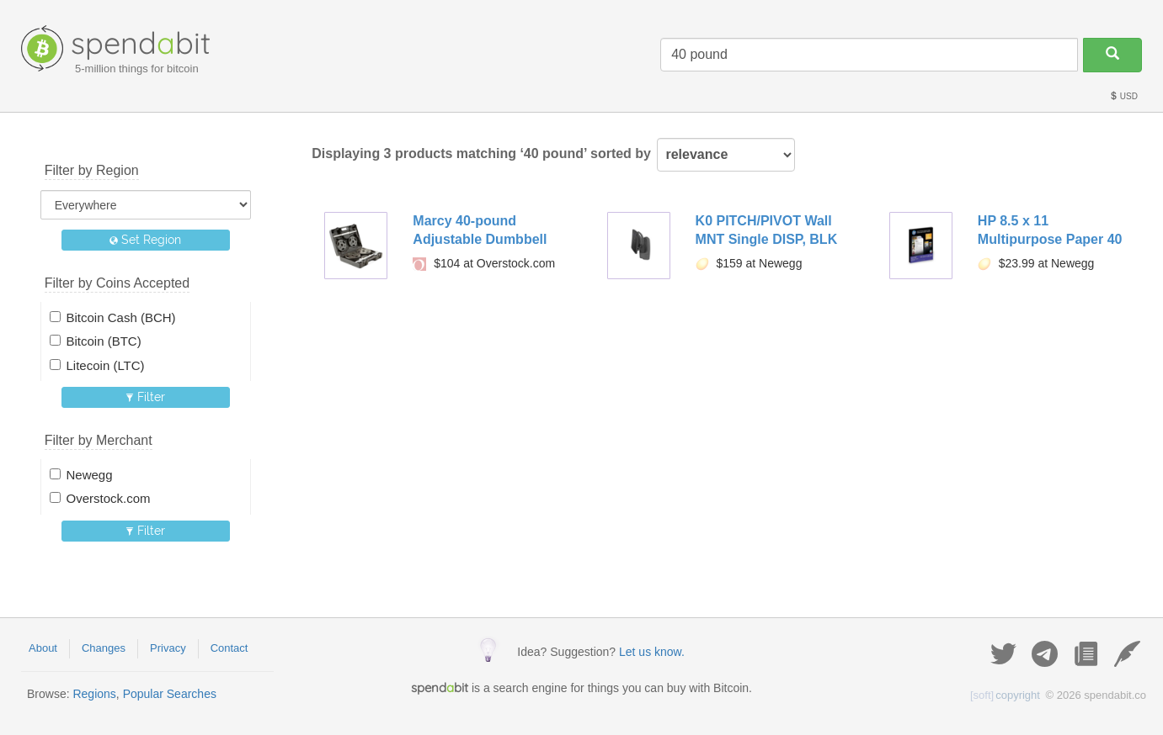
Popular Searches (169, 694)
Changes (103, 648)
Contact (229, 648)
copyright (1005, 695)
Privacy (168, 648)
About (43, 648)
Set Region (145, 239)
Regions (93, 694)
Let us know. (652, 651)
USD (1123, 96)
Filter (145, 397)
